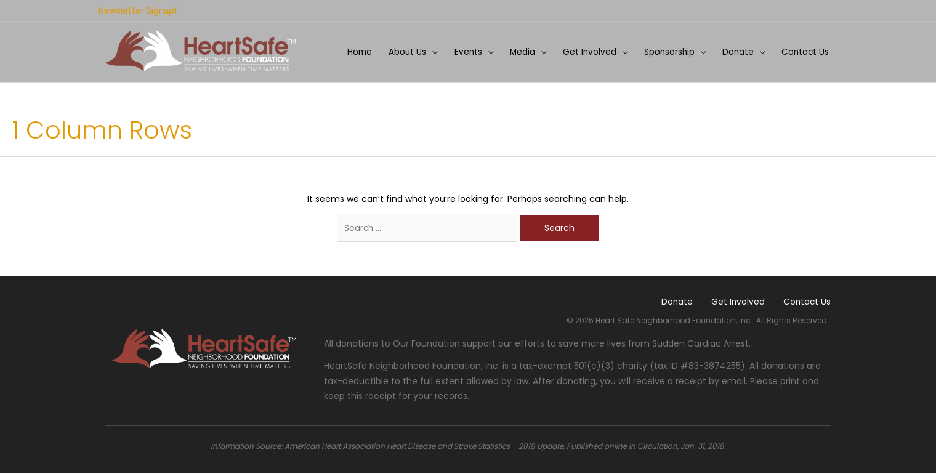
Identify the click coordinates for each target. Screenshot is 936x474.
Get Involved (584, 50)
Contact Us (804, 50)
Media (516, 50)
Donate (736, 50)
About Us (399, 50)
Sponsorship (666, 50)
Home (350, 50)
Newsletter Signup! (138, 10)
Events (460, 50)
